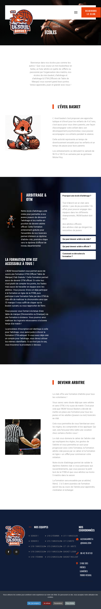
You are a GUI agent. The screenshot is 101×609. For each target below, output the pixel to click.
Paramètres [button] (58, 604)
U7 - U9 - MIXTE (69, 546)
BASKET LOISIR (69, 552)
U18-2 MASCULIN (38, 552)
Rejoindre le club (91, 12)
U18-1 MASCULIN (38, 546)
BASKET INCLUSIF (70, 557)
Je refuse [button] (47, 604)
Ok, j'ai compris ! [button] (34, 604)
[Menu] (75, 12)
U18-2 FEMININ (53, 536)
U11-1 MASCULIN (70, 536)
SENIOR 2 (35, 541)
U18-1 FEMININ (37, 557)
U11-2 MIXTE (68, 541)
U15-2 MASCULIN (54, 546)
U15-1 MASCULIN (54, 541)
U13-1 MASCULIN (54, 552)
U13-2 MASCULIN (54, 557)
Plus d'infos (70, 604)
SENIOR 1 (35, 536)
